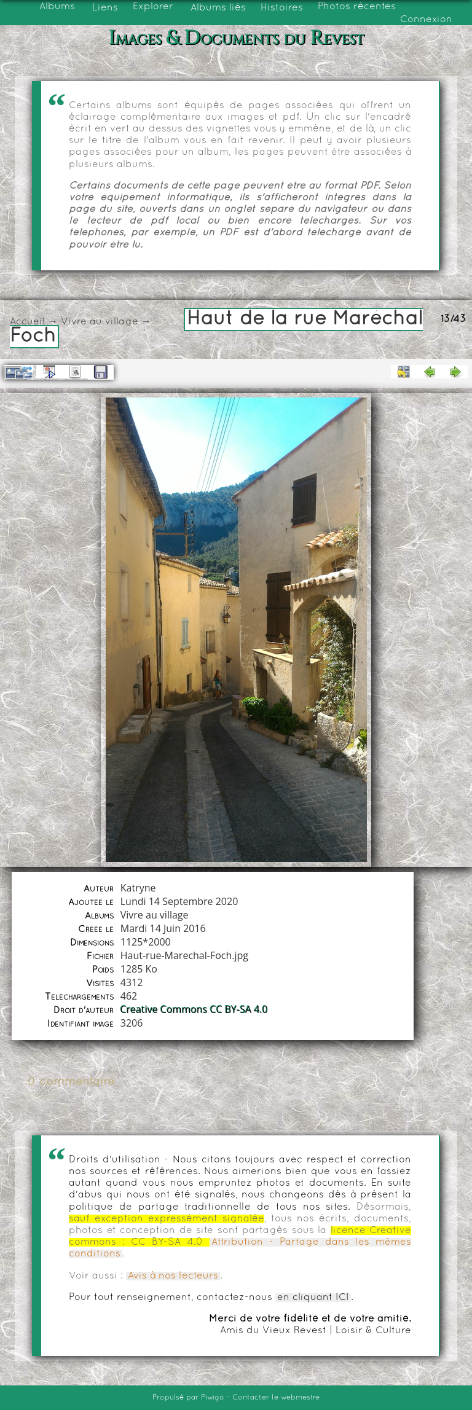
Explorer (153, 6)
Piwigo (212, 1398)
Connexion (426, 19)
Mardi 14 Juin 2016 (163, 928)
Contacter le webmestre (276, 1398)
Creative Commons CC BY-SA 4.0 (194, 1009)
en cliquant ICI (313, 1297)
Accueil (27, 322)
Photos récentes (357, 6)
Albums (57, 6)
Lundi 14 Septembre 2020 (179, 901)
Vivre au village (99, 322)
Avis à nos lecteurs (173, 1276)
